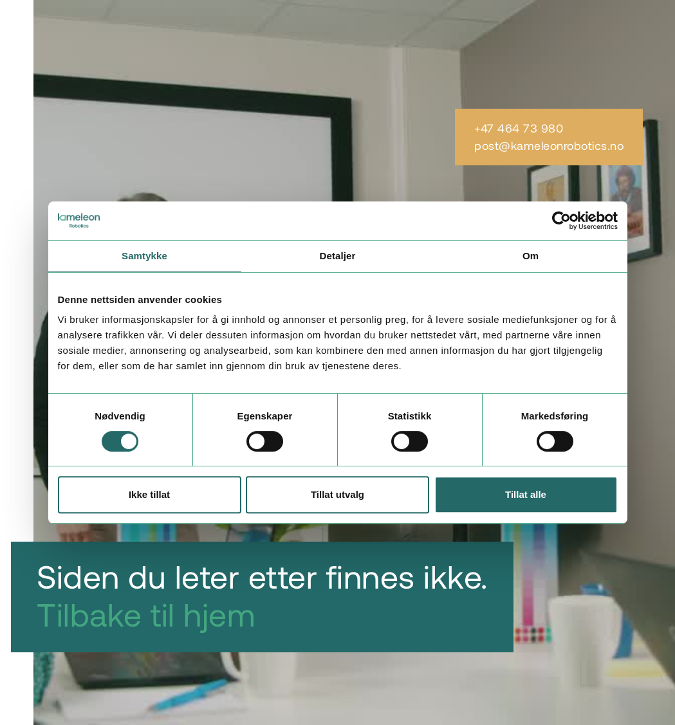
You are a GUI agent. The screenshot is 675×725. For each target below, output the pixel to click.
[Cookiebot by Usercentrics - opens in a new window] (561, 220)
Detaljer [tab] (338, 255)
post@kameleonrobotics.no (549, 145)
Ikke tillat (149, 494)
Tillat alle (525, 494)
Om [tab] (530, 255)
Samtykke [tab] (144, 255)
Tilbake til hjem (146, 613)
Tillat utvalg (337, 494)
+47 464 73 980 (518, 128)
